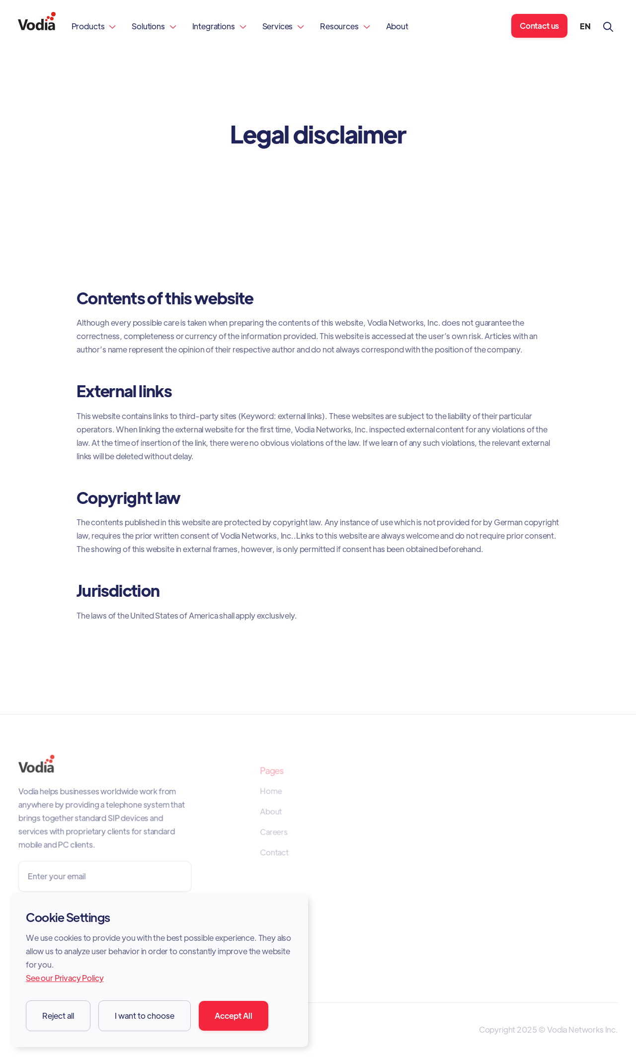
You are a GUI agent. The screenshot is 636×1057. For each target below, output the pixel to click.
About (397, 26)
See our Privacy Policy (64, 978)
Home (271, 792)
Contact (274, 852)
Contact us (539, 25)
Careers (274, 833)
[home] (37, 26)
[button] (94, 26)
